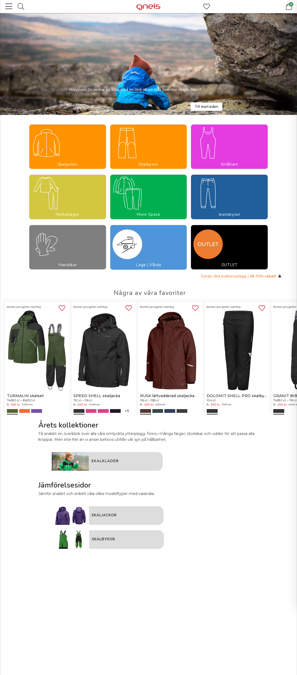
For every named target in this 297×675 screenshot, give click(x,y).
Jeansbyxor (181, 160)
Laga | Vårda (244, 163)
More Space (148, 163)
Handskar (212, 160)
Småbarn (84, 160)
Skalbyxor (52, 160)
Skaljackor (20, 160)
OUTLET (277, 160)
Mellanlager (117, 160)
